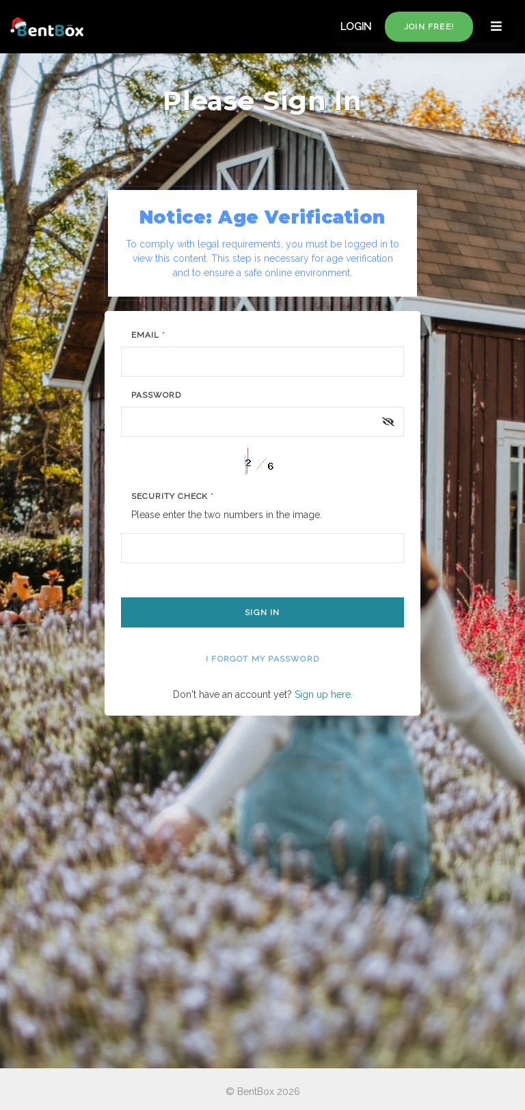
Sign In (262, 612)
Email (148, 335)
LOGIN (355, 27)
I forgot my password (262, 659)
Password (156, 395)
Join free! (429, 26)
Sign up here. (324, 694)
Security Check (172, 496)
